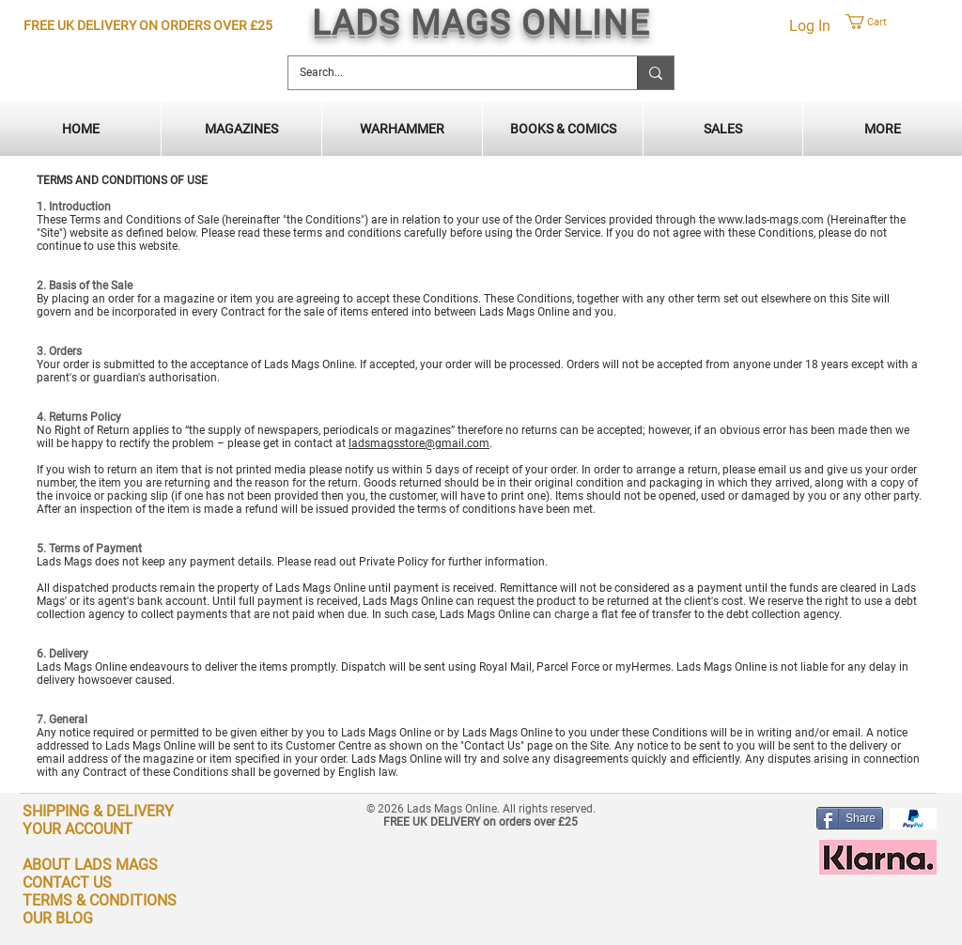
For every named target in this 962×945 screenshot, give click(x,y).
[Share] (849, 818)
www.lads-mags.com (771, 219)
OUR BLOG (58, 918)
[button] (893, 21)
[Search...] (448, 72)
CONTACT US (67, 882)
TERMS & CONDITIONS (100, 900)
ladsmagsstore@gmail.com (419, 443)
